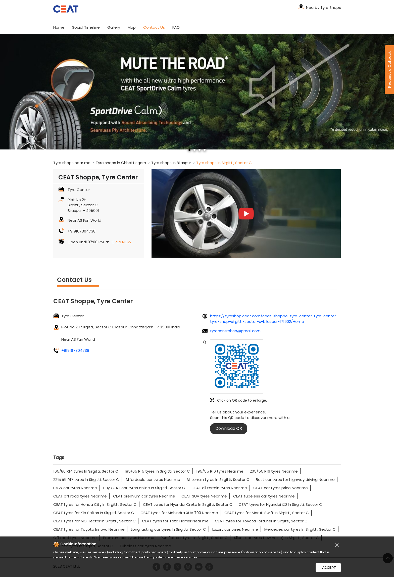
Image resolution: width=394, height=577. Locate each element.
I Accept (328, 567)
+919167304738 (81, 231)
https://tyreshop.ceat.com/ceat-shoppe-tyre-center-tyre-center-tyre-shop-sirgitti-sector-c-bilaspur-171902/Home (274, 318)
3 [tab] (199, 150)
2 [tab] (194, 150)
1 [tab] (189, 150)
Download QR (228, 428)
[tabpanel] (197, 91)
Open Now (121, 242)
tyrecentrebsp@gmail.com (235, 330)
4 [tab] (204, 150)
